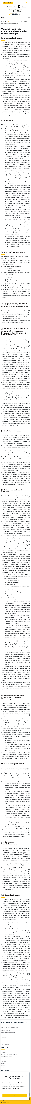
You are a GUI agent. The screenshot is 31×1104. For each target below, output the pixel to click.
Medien (3, 1063)
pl (7, 6)
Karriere (3, 1061)
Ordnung (3, 1067)
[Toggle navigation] (15, 18)
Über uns (3, 1052)
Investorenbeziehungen (6, 1056)
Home (10, 21)
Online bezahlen (8, 2)
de (11, 6)
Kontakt (3, 1065)
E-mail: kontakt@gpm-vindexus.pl (8, 1032)
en (9, 6)
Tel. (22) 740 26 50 (5, 1030)
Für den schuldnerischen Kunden (9, 1054)
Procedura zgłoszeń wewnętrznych (9, 1058)
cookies (3, 1100)
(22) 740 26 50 (16, 15)
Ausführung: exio (5, 1102)
